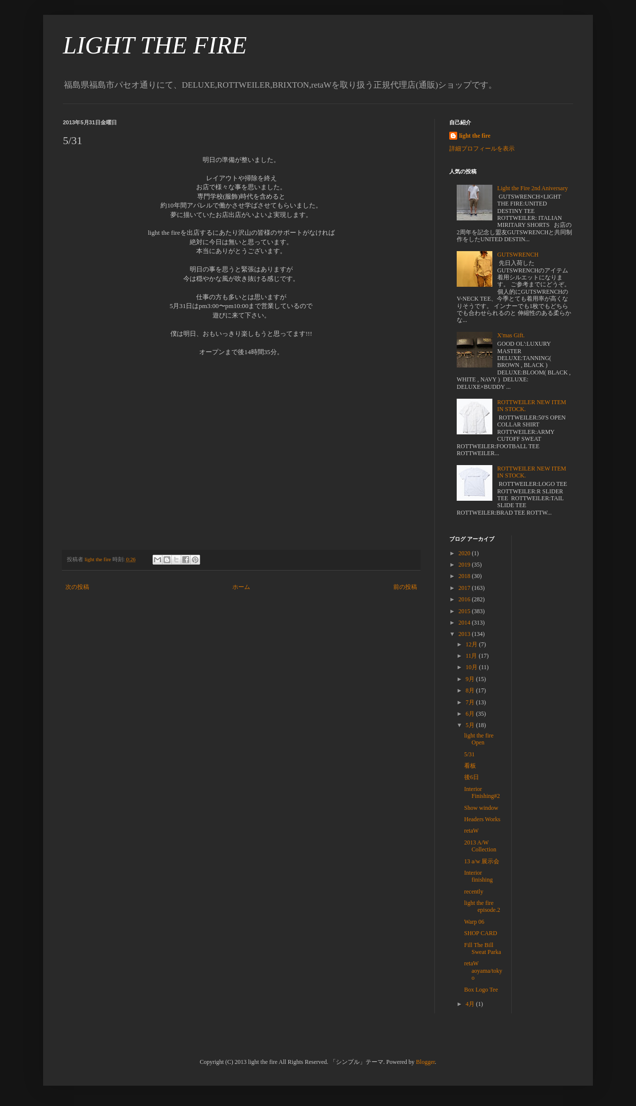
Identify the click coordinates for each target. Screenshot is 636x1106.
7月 (471, 702)
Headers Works (482, 819)
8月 (471, 690)
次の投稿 (77, 586)
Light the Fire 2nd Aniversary (532, 188)
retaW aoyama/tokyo (483, 970)
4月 (471, 1004)
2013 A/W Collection (480, 846)
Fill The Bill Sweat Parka (482, 948)
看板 (470, 765)
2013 (465, 634)
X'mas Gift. (511, 335)
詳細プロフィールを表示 (482, 148)
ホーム (241, 586)
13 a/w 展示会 (481, 861)
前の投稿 (405, 586)
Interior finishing (478, 876)
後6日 (471, 777)
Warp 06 (474, 921)
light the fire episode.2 (482, 906)
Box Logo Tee (481, 989)
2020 (465, 553)
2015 (465, 611)
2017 (465, 587)
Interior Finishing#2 (482, 792)
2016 (465, 599)
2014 (465, 622)
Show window (481, 807)
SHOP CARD (480, 933)
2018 (465, 576)
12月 (472, 644)
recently (473, 891)
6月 (471, 713)
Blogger (425, 1061)
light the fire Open (478, 739)
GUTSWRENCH (517, 254)
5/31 (469, 754)
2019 (465, 564)
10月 (472, 667)
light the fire (474, 135)
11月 (472, 655)
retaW (471, 830)
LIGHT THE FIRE (155, 45)
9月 (471, 679)
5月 (471, 725)
